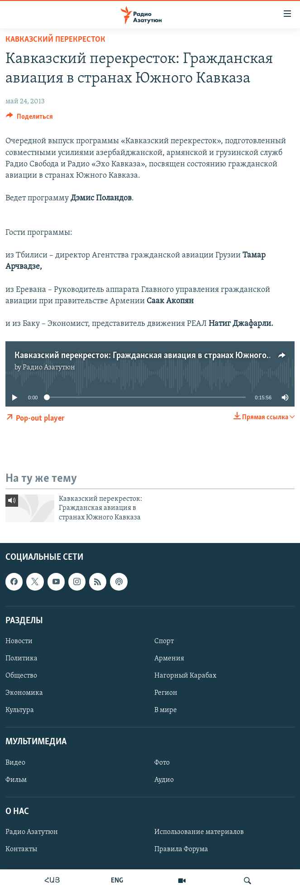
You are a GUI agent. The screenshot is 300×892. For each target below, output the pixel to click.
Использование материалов (199, 832)
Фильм (16, 780)
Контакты (21, 849)
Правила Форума (181, 849)
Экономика (24, 693)
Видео (15, 762)
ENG (117, 880)
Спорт (164, 641)
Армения (169, 658)
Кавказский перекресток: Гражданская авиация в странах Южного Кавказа (156, 355)
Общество (21, 675)
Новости (19, 641)
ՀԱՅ (52, 880)
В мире (165, 710)
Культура (19, 710)
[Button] (29, 118)
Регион (165, 693)
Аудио (164, 780)
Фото (162, 762)
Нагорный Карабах (185, 675)
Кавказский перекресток (55, 39)
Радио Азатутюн (49, 367)
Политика (21, 658)
